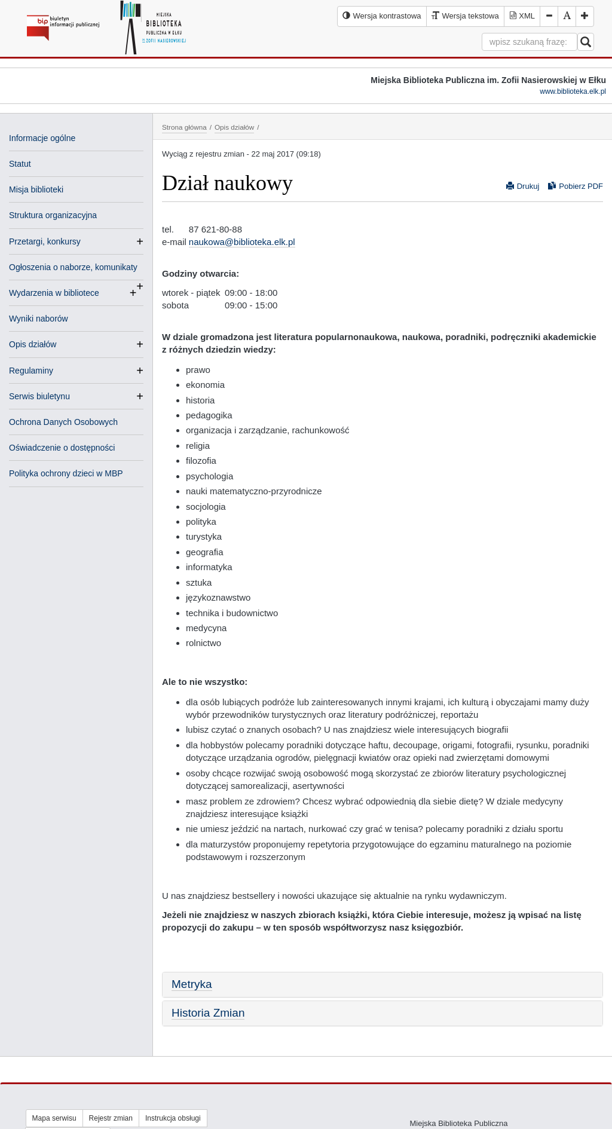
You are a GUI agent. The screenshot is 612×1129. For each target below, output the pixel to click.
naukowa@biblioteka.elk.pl (242, 242)
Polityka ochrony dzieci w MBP (66, 473)
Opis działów (32, 344)
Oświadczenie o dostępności (62, 447)
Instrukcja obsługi (173, 1118)
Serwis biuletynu (39, 396)
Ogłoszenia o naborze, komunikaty (73, 268)
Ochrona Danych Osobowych (63, 422)
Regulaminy (31, 370)
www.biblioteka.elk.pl (573, 91)
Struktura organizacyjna (53, 215)
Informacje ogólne (42, 138)
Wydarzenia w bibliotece (54, 293)
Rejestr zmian (111, 1118)
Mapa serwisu (54, 1118)
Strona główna (184, 127)
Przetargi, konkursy (45, 241)
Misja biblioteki (36, 189)
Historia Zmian (208, 1012)
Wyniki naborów (38, 318)
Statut (20, 164)
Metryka (192, 984)
